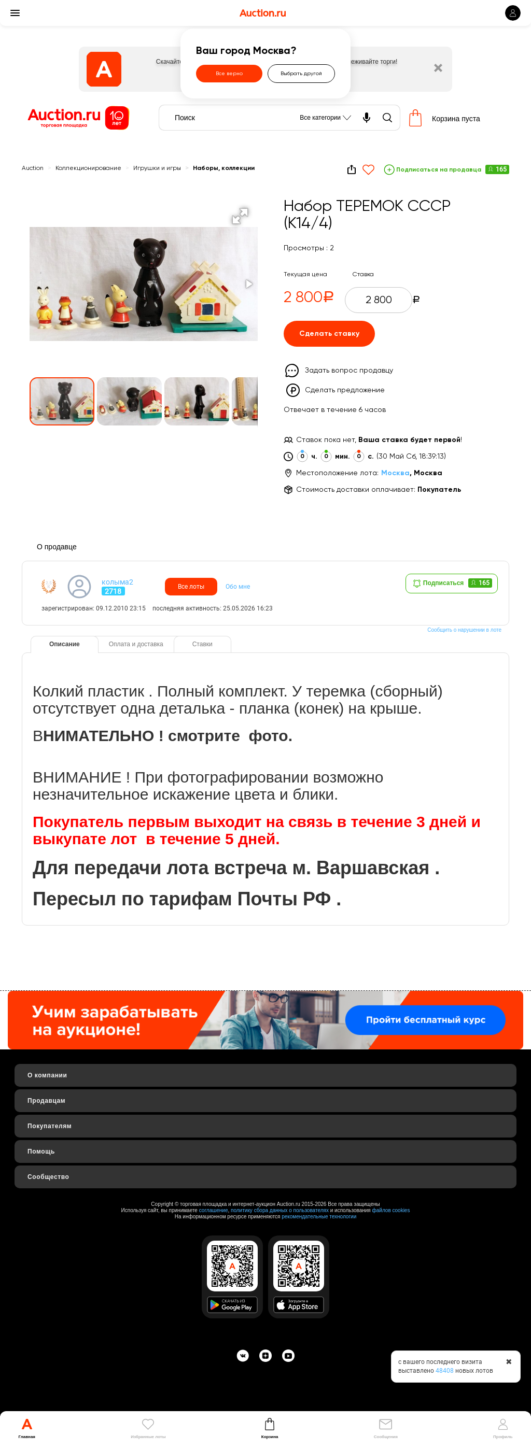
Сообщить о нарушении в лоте (464, 630)
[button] (240, 216)
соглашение (213, 1210)
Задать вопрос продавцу (349, 370)
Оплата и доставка (136, 644)
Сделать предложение (345, 390)
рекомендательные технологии (319, 1216)
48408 (445, 1370)
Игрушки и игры (157, 168)
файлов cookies (391, 1210)
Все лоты (191, 586)
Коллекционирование (88, 168)
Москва (395, 473)
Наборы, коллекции (224, 168)
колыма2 (117, 582)
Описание (64, 644)
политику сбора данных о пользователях (280, 1210)
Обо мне (238, 586)
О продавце (57, 547)
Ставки (202, 644)
